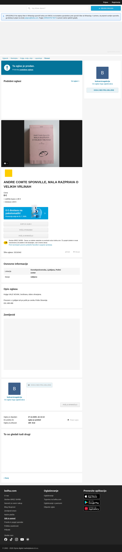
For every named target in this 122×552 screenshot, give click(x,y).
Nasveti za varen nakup (13, 503)
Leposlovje (38, 58)
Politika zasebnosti (11, 526)
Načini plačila (9, 515)
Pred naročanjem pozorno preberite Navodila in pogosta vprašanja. (30, 245)
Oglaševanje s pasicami (53, 503)
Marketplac (14, 58)
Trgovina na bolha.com (52, 499)
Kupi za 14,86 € (26, 224)
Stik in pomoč (10, 518)
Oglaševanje (48, 496)
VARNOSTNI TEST (50, 18)
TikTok (11, 539)
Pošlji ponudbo (25, 230)
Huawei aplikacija (92, 508)
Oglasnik (5, 58)
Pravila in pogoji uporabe (13, 522)
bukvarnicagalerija (14, 397)
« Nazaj (6, 478)
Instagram (16, 539)
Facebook (5, 539)
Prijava (105, 2)
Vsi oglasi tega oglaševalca (14, 400)
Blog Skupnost (9, 507)
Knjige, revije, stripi (26, 58)
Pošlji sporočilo (26, 236)
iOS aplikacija (92, 496)
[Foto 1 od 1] (8, 173)
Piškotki (7, 530)
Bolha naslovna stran (12, 8)
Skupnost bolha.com (27, 539)
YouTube (22, 539)
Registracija (116, 2)
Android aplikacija (92, 502)
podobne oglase (26, 70)
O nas (6, 496)
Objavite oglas (49, 507)
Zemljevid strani (10, 511)
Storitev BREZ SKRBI (12, 499)
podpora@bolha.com (31, 18)
